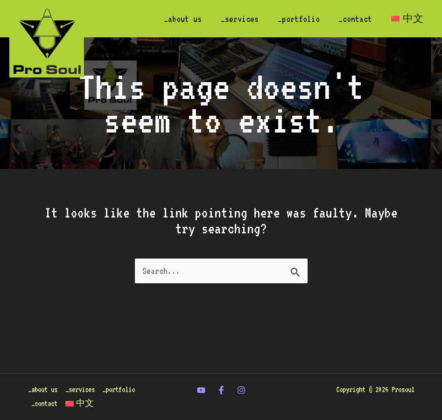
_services (234, 19)
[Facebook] (221, 379)
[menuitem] (406, 18)
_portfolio (295, 19)
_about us (176, 19)
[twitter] (201, 379)
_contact (353, 19)
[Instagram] (241, 379)
